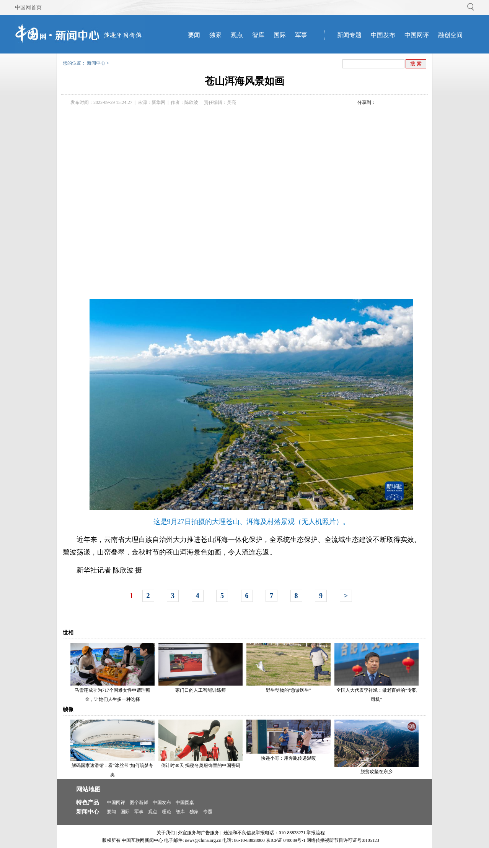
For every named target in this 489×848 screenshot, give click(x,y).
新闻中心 (96, 63)
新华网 (158, 102)
